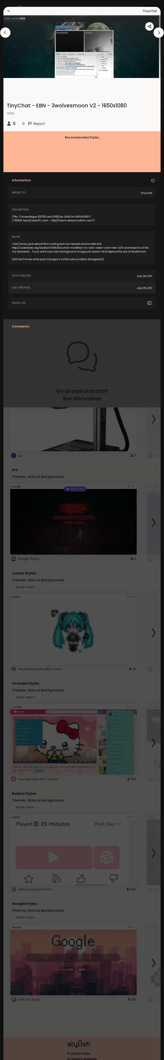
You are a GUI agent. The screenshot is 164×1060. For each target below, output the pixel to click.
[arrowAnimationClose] (5, 32)
